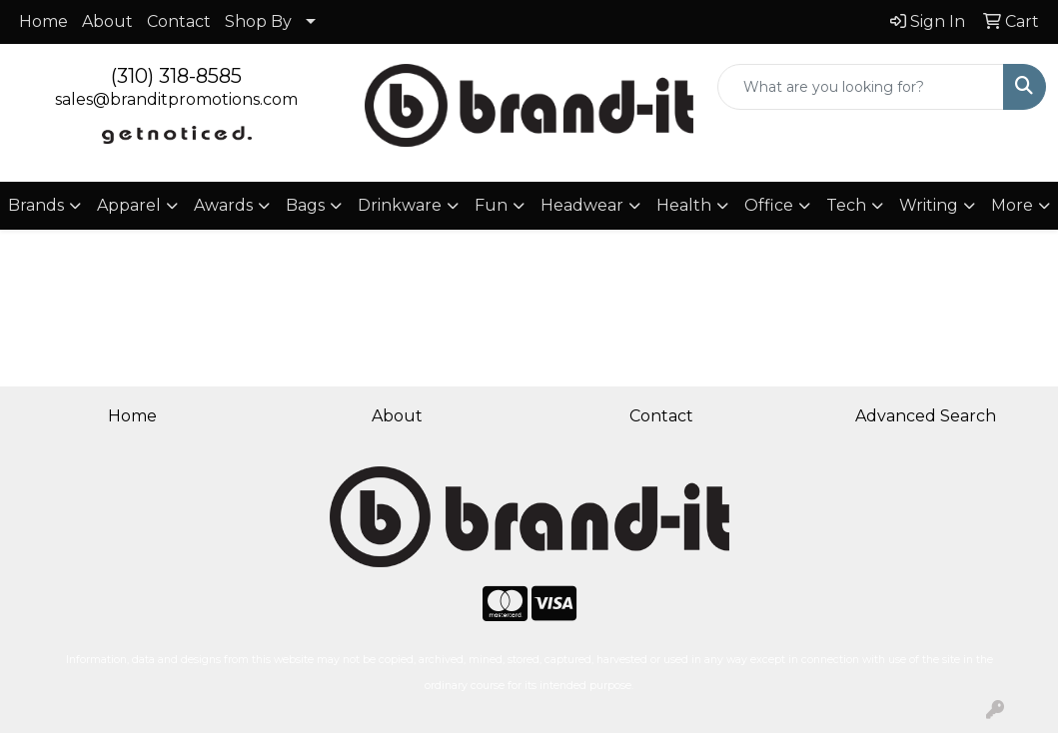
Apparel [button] (129, 205)
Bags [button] (305, 205)
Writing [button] (928, 205)
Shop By (258, 21)
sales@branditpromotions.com (176, 99)
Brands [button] (36, 205)
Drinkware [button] (400, 205)
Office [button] (768, 205)
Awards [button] (223, 205)
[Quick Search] (860, 87)
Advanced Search (925, 415)
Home (43, 21)
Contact (179, 21)
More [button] (1012, 205)
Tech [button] (846, 205)
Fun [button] (491, 205)
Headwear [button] (581, 205)
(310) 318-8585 (176, 76)
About (107, 21)
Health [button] (683, 205)
